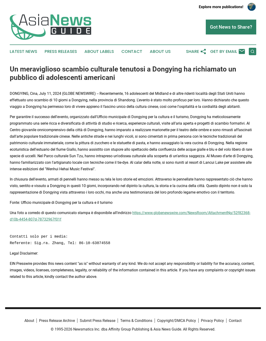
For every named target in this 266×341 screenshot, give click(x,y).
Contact (131, 51)
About (29, 320)
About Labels (99, 51)
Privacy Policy (212, 320)
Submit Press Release (97, 320)
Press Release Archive (57, 320)
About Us (160, 51)
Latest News (23, 51)
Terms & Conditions (136, 320)
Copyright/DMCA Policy (176, 320)
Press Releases (61, 51)
